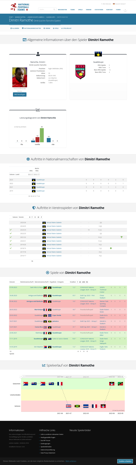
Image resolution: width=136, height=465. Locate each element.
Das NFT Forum (45, 433)
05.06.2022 (13, 297)
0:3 (64, 333)
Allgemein (14, 28)
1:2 (64, 285)
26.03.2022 (13, 302)
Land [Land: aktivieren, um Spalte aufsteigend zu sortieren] (32, 172)
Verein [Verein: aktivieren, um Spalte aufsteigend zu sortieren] (33, 215)
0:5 (64, 291)
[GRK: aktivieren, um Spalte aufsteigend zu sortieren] (122, 279)
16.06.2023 (13, 291)
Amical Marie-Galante (43, 220)
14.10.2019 (13, 327)
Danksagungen (45, 436)
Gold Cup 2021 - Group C (77, 310)
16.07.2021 (13, 310)
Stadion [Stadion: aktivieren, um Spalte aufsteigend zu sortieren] (99, 280)
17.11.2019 (13, 321)
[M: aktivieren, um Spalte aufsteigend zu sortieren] (119, 215)
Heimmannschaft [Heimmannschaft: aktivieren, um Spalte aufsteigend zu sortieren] (33, 280)
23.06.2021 (13, 317)
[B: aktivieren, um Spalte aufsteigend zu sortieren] (83, 172)
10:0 (64, 321)
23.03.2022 (13, 306)
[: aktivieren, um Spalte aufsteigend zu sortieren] (10, 215)
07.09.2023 (13, 285)
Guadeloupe (39, 177)
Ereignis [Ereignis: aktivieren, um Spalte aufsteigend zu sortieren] (72, 280)
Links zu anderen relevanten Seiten (52, 426)
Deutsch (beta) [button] (119, 4)
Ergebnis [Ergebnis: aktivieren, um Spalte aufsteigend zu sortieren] (64, 280)
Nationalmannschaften (31, 28)
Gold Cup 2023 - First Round (78, 291)
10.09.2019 (13, 333)
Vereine (47, 28)
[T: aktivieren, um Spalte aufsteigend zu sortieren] (95, 172)
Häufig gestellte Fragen (48, 430)
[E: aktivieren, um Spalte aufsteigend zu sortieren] (89, 172)
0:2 (64, 306)
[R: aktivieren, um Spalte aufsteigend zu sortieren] (108, 215)
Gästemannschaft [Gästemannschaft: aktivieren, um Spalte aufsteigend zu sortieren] (48, 280)
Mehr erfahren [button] (71, 461)
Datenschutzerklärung (48, 442)
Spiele (56, 28)
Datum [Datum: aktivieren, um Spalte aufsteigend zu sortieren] (12, 280)
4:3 (64, 302)
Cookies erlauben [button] (125, 461)
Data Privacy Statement (48, 445)
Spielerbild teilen (46, 439)
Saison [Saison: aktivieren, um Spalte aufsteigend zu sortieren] (12, 172)
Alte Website (106, 4)
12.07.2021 (13, 313)
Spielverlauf (66, 28)
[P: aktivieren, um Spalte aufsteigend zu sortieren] (124, 215)
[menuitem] (73, 368)
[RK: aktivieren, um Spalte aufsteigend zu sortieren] (125, 279)
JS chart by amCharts (20, 127)
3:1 (64, 313)
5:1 (64, 338)
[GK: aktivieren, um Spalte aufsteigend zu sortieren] (118, 279)
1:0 (64, 297)
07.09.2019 (13, 338)
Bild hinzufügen (19, 94)
